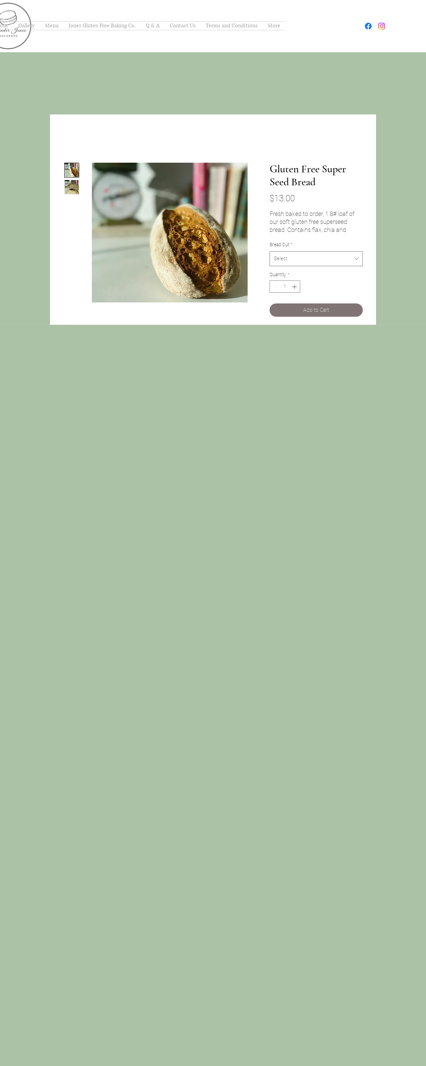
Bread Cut (281, 244)
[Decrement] (275, 286)
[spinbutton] (285, 286)
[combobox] (316, 258)
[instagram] (381, 26)
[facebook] (368, 26)
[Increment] (295, 286)
